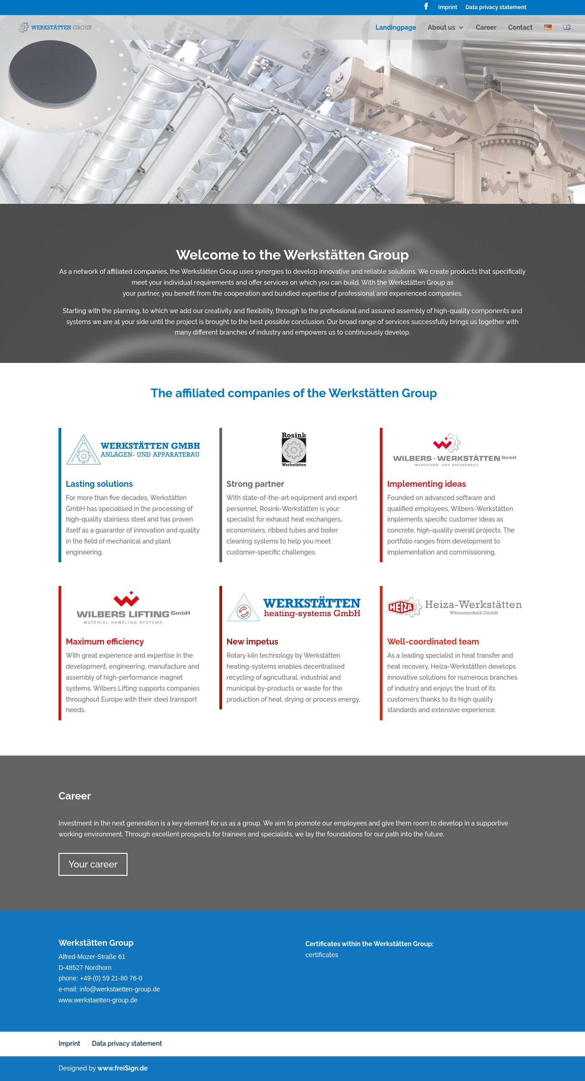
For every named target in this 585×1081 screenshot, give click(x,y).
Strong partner (246, 484)
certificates (321, 955)
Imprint (447, 8)
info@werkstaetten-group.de (120, 989)
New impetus (244, 641)
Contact (520, 27)
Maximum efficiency (92, 642)
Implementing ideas (414, 484)
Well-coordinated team (418, 642)
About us (441, 27)
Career (486, 27)
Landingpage (396, 27)
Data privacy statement (496, 8)
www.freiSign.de (122, 1068)
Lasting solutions (88, 484)
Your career (93, 864)
